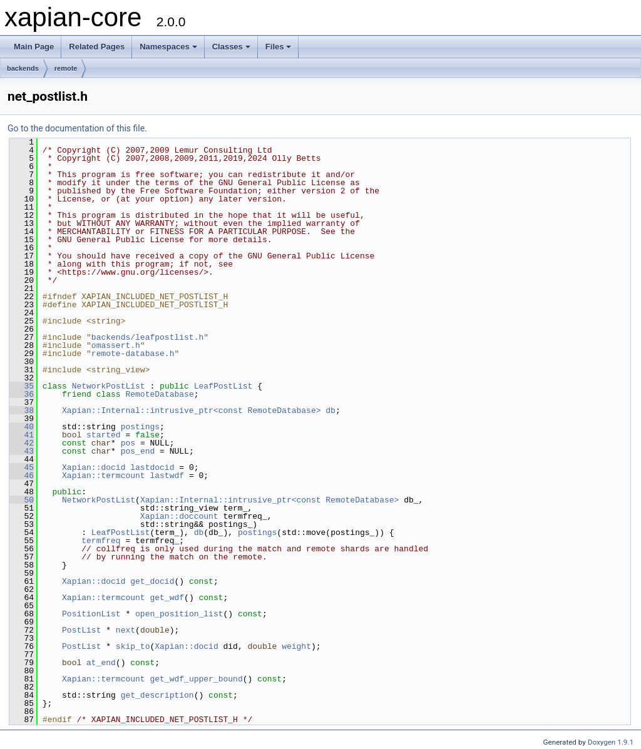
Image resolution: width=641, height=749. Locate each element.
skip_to (133, 646)
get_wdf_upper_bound (196, 679)
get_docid (152, 581)
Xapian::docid (93, 467)
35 (21, 386)
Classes (231, 46)
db (331, 410)
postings (140, 426)
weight (296, 646)
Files (278, 46)
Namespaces (168, 46)
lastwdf (167, 475)
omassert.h (115, 345)
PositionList (91, 613)
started (103, 435)
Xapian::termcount (103, 475)
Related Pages (97, 46)
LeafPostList (223, 386)
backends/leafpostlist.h (147, 337)
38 (21, 410)
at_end (101, 662)
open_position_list (179, 613)
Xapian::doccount (179, 516)
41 (21, 435)
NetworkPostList (108, 386)
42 (21, 443)
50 (21, 500)
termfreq (100, 540)
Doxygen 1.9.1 (610, 742)
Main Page (34, 46)
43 (21, 451)
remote (66, 68)
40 (21, 426)
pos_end (138, 451)
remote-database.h (133, 353)
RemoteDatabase (159, 394)
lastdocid (152, 467)
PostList (81, 630)
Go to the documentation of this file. (77, 128)
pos (128, 443)
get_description (157, 695)
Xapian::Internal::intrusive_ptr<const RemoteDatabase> (191, 410)
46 (21, 475)
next (125, 630)
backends (23, 68)
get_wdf (167, 597)
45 (21, 467)
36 (21, 394)
